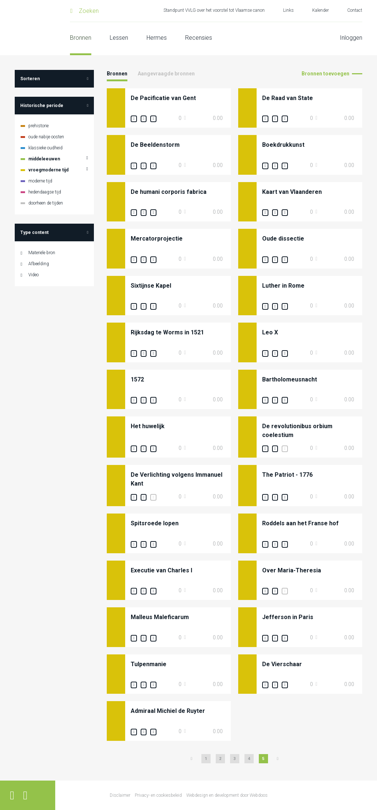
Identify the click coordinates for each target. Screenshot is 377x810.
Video (33, 274)
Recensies (198, 37)
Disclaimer (120, 795)
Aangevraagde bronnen (166, 74)
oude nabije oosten (46, 136)
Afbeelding (38, 263)
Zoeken (89, 10)
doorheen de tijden (45, 203)
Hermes (157, 37)
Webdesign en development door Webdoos (227, 795)
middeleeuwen (44, 158)
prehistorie (38, 125)
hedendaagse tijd (44, 192)
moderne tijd (40, 181)
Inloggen (351, 37)
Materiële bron (41, 252)
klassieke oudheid (45, 147)
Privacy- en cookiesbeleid (158, 795)
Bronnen (80, 37)
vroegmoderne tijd (48, 170)
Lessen (119, 37)
